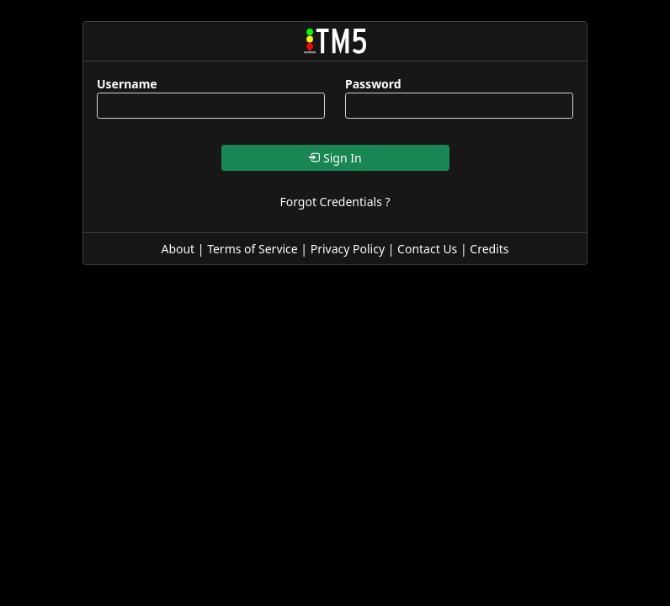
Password (373, 84)
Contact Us (427, 249)
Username (127, 84)
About (177, 249)
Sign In (334, 158)
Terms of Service (252, 249)
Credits (489, 249)
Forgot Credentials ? (334, 202)
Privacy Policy (348, 249)
